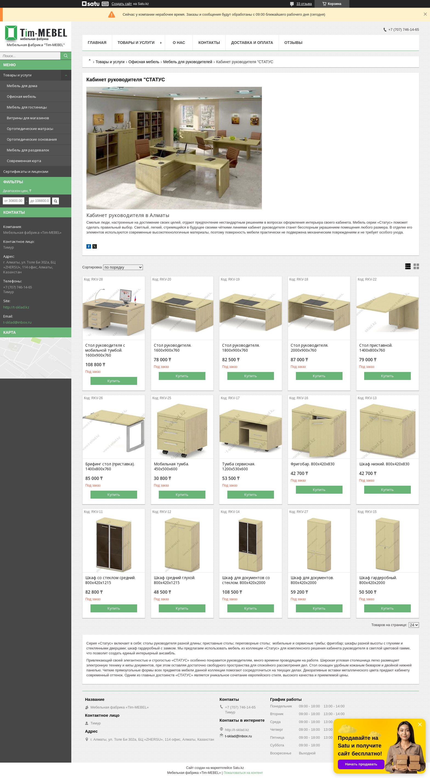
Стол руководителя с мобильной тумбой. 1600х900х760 (105, 350)
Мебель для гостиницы (27, 107)
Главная (97, 42)
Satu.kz (238, 768)
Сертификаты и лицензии (25, 171)
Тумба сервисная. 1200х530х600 (238, 466)
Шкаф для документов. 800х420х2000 (312, 580)
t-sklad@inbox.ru (17, 322)
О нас (179, 42)
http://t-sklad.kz (16, 307)
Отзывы (293, 42)
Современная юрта (24, 160)
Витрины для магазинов (28, 117)
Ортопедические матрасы (30, 128)
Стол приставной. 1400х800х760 (375, 348)
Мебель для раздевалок (28, 150)
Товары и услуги (17, 75)
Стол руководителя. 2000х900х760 (309, 348)
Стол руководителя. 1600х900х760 (172, 348)
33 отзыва (304, 4)
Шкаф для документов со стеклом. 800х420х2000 (246, 580)
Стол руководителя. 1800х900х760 (241, 348)
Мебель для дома (22, 85)
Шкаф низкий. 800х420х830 (384, 464)
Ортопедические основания (32, 139)
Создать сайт (122, 4)
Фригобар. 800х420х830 (313, 464)
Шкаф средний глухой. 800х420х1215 (174, 580)
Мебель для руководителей (187, 62)
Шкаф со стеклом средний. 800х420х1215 (110, 580)
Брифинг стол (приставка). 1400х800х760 (110, 466)
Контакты (209, 42)
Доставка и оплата (252, 42)
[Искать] (65, 56)
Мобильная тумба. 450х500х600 (171, 466)
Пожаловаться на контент (243, 773)
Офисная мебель (21, 96)
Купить (114, 380)
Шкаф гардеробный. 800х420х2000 (378, 580)
